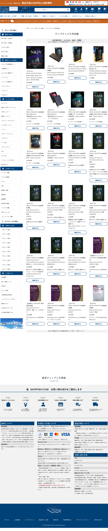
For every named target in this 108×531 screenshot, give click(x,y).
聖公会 (89, 21)
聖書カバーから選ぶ (49, 16)
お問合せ (3, 286)
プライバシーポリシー (82, 520)
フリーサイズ (4, 77)
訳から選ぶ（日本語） (7, 38)
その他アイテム (76, 16)
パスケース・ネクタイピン (8, 120)
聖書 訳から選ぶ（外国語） (30, 16)
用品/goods (4, 164)
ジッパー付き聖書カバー (7, 81)
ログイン (7, 520)
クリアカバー (4, 90)
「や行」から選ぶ (6, 260)
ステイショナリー (6, 147)
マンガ (3, 181)
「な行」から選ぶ (6, 247)
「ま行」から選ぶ (6, 256)
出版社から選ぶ (89, 16)
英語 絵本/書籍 (5, 203)
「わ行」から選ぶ (6, 269)
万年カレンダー (5, 112)
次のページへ (80, 42)
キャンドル (4, 103)
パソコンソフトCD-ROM (7, 160)
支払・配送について (6, 281)
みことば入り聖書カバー (7, 73)
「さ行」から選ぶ (6, 238)
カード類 (3, 142)
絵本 (64, 21)
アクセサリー (36, 21)
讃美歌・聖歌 (4, 190)
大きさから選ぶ (5, 47)
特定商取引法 (67, 520)
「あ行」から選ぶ (6, 229)
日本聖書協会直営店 (6, 295)
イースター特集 (5, 172)
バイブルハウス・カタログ (8, 299)
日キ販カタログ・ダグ (7, 308)
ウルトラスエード (6, 86)
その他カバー (4, 95)
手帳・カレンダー (6, 212)
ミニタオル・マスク (6, 125)
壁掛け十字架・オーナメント (8, 107)
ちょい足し (81, 21)
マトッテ (19, 21)
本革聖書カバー (5, 68)
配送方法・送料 (43, 520)
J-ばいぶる (27, 21)
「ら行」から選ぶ (6, 264)
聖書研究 (3, 194)
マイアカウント (29, 520)
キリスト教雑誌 (47, 21)
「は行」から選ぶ (6, 251)
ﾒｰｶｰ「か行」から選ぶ (37, 28)
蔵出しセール (72, 21)
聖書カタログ (4, 303)
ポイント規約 (4, 290)
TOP (27, 28)
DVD (2, 151)
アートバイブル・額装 (7, 216)
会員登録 (17, 520)
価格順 (74, 40)
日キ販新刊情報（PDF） (7, 312)
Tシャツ (3, 129)
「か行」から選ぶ (6, 234)
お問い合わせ (98, 520)
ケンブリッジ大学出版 (52, 28)
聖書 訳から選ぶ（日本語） (8, 16)
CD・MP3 (3, 155)
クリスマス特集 (5, 208)
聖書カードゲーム (6, 116)
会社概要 (3, 277)
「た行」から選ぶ (6, 242)
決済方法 (55, 520)
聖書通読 (3, 199)
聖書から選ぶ (4, 56)
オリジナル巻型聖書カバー (8, 64)
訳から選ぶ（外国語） (7, 43)
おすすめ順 (66, 40)
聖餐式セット (57, 21)
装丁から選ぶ (4, 51)
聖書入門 (96, 21)
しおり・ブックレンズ (7, 133)
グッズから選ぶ (63, 16)
